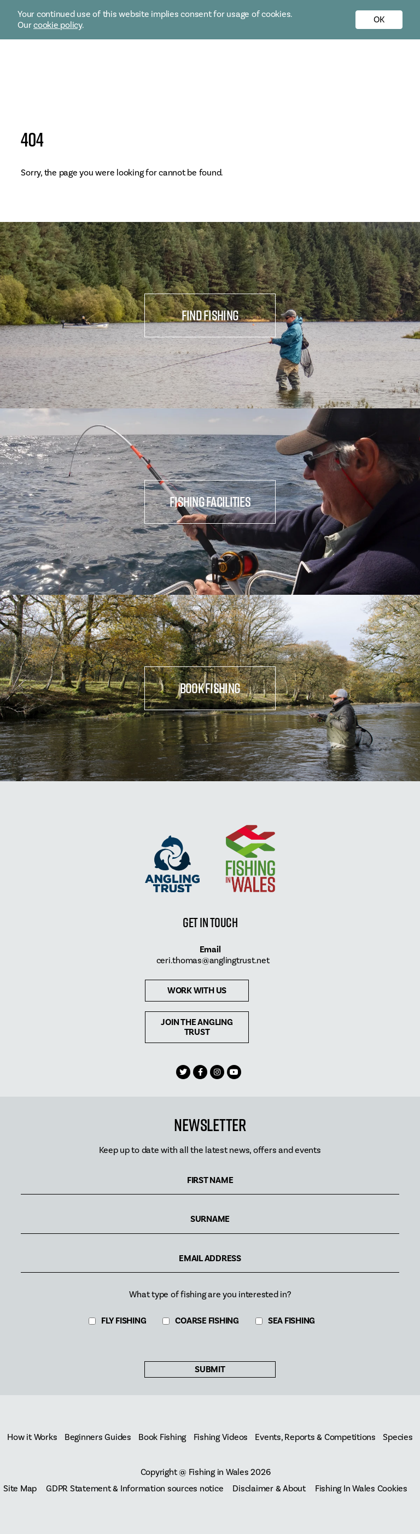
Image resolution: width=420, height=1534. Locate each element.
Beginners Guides (98, 1437)
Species (397, 1437)
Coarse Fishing (207, 1321)
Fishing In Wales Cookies (361, 1489)
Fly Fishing (123, 1321)
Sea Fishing (291, 1321)
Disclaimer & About (269, 1489)
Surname (210, 1219)
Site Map (20, 1489)
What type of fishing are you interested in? (209, 1294)
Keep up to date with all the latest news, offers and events (209, 1150)
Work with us (196, 990)
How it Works (32, 1437)
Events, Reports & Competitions (315, 1437)
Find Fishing (210, 315)
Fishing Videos (221, 1437)
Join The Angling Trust (196, 1027)
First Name (210, 1180)
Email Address (210, 1258)
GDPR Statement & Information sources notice (134, 1489)
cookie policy (57, 25)
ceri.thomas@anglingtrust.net (213, 960)
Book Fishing (210, 688)
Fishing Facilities (210, 501)
